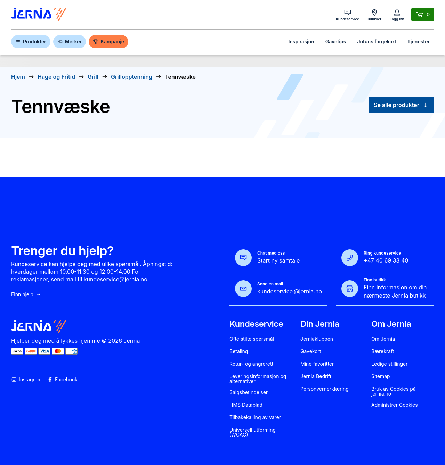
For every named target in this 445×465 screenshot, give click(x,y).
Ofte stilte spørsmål (251, 339)
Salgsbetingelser (248, 392)
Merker (69, 41)
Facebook (62, 379)
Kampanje (108, 41)
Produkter (30, 41)
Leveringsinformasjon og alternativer (257, 379)
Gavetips (335, 41)
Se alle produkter (401, 104)
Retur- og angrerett (251, 364)
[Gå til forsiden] (39, 14)
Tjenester (418, 41)
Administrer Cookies (394, 404)
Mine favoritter (317, 364)
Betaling (238, 351)
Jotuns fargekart (376, 41)
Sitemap (380, 376)
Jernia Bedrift (315, 376)
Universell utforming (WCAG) (252, 432)
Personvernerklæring (324, 389)
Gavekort (310, 351)
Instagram (26, 379)
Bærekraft (382, 351)
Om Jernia (383, 339)
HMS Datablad (245, 404)
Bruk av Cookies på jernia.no (393, 391)
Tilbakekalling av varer (255, 417)
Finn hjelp (26, 294)
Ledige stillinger (389, 364)
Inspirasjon (301, 41)
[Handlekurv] (422, 14)
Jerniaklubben (316, 339)
